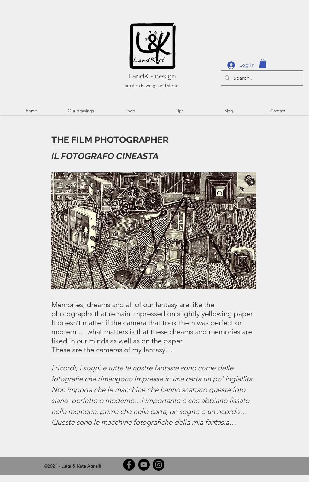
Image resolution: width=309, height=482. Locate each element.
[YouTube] (144, 465)
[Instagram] (158, 465)
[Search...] (261, 78)
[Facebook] (129, 465)
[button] (262, 63)
